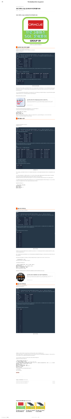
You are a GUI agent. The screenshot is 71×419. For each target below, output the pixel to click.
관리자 (38, 417)
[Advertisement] (35, 199)
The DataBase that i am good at (35, 1)
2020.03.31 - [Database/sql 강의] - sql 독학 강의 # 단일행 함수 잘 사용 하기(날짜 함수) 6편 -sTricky (30, 270)
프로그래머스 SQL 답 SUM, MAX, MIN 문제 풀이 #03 (22, 381)
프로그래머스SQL (21, 379)
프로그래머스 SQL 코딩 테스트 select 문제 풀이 (21, 383)
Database (17, 379)
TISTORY (36, 417)
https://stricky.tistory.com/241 (21, 95)
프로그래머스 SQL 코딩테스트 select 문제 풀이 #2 (22, 382)
